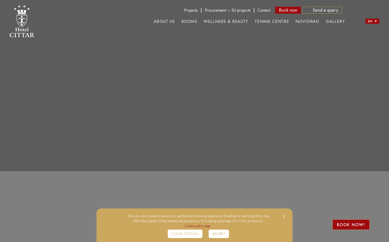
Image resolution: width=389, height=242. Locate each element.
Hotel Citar (22, 21)
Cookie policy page (198, 225)
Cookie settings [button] (185, 233)
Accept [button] (218, 233)
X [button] (284, 216)
